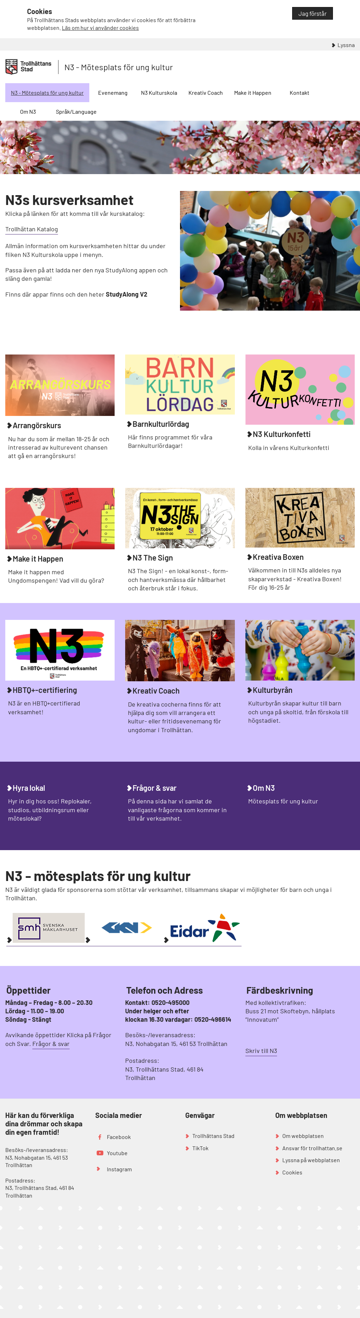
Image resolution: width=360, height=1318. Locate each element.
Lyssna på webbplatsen (311, 1160)
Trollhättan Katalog (31, 229)
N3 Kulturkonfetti (282, 433)
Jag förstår (312, 13)
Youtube (117, 1153)
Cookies (292, 1172)
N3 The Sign (153, 557)
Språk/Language (76, 111)
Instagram (119, 1169)
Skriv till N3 (261, 1050)
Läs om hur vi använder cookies (100, 27)
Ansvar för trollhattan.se (312, 1148)
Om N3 (28, 111)
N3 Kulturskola (159, 92)
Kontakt (299, 92)
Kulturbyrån (272, 689)
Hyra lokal (29, 787)
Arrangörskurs (37, 425)
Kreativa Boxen (278, 556)
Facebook (119, 1136)
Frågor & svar (154, 787)
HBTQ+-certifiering (45, 689)
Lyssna (346, 44)
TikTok (200, 1148)
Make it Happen (252, 92)
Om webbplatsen (303, 1135)
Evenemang (113, 92)
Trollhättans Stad (213, 1135)
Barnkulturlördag (161, 423)
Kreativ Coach (205, 92)
